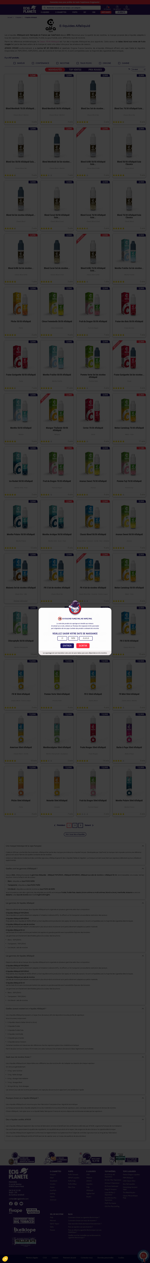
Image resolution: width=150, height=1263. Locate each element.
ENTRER (67, 645)
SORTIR (83, 645)
